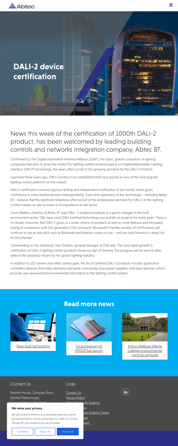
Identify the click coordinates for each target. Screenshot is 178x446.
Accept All (67, 431)
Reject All (45, 431)
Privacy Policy (75, 398)
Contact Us (73, 393)
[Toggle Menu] (171, 5)
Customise (22, 431)
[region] (45, 421)
